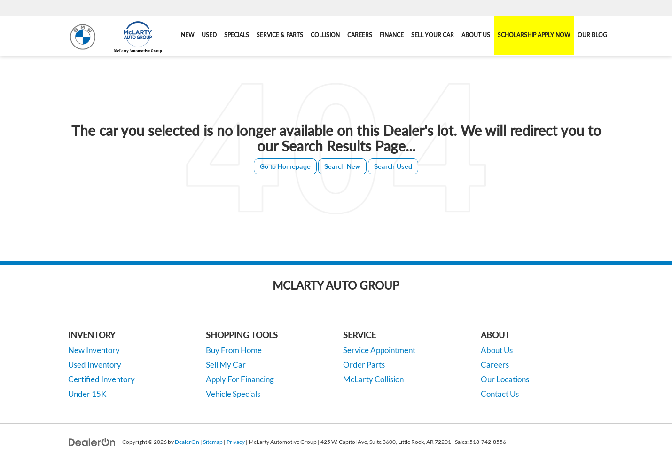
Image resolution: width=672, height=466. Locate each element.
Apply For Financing (240, 379)
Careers (359, 35)
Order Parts (364, 365)
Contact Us (500, 394)
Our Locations (505, 379)
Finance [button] (392, 35)
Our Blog (592, 35)
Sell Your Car (432, 35)
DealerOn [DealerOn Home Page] (187, 441)
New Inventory (94, 350)
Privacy (236, 441)
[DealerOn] (92, 441)
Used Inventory (94, 365)
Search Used (393, 166)
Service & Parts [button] (280, 35)
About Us (497, 350)
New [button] (187, 35)
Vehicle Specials (233, 394)
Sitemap (213, 441)
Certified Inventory (101, 379)
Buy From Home (234, 350)
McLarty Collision (373, 379)
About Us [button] (475, 35)
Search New (342, 166)
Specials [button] (236, 35)
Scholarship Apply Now (534, 35)
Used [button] (209, 35)
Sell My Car (226, 365)
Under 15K (87, 394)
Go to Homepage (285, 166)
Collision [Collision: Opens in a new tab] (325, 35)
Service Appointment (379, 350)
